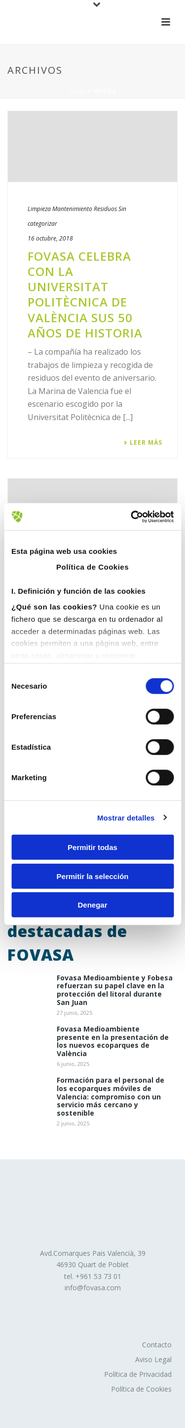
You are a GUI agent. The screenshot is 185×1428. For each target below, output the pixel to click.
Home (77, 91)
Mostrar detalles (126, 817)
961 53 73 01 (100, 1276)
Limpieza (39, 209)
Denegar (92, 905)
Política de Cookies (141, 1389)
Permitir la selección (93, 876)
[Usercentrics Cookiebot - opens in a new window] (132, 516)
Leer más (142, 443)
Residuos (105, 209)
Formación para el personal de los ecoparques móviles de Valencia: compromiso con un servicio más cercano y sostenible (110, 1097)
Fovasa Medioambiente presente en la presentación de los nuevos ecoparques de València (113, 1041)
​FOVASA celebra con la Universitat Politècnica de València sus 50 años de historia (85, 294)
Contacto (157, 1344)
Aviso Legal (153, 1359)
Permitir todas (92, 847)
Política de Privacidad (138, 1374)
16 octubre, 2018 (50, 238)
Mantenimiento (72, 209)
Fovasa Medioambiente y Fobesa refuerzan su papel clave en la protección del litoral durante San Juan (115, 990)
